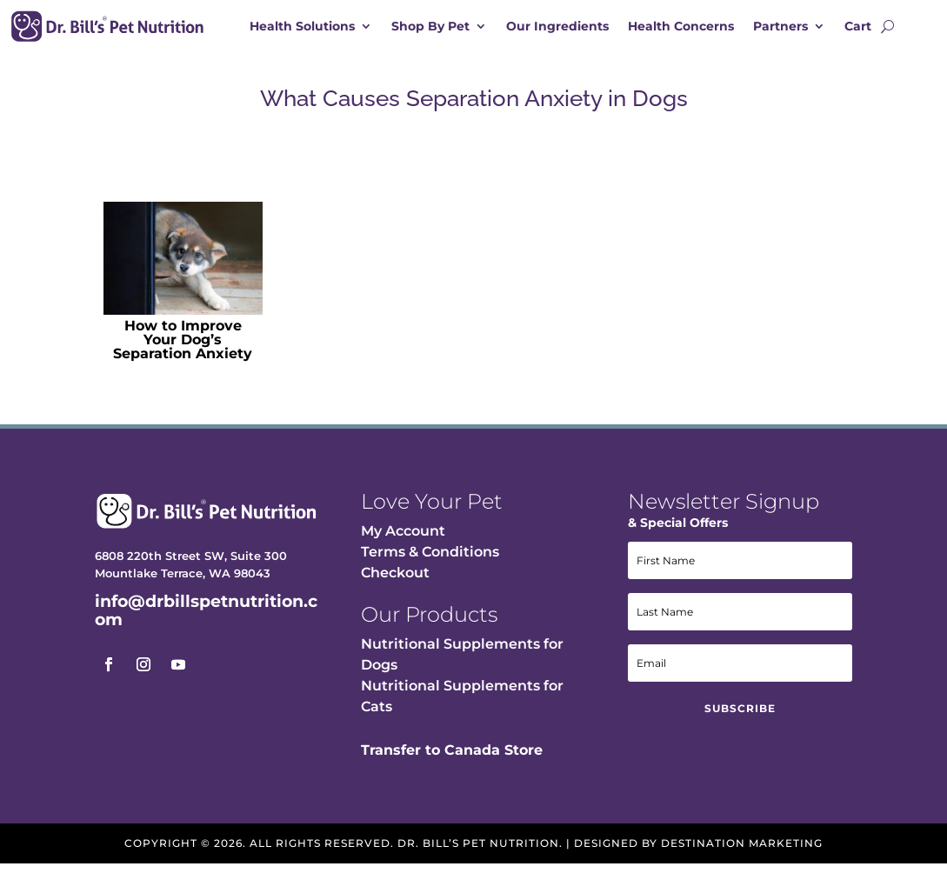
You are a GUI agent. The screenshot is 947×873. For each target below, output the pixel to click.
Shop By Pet (430, 27)
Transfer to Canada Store (452, 758)
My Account (403, 539)
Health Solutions (302, 27)
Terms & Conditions (430, 560)
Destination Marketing (742, 851)
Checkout (395, 581)
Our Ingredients (557, 27)
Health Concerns (681, 27)
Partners (780, 27)
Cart (857, 27)
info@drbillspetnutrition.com (206, 618)
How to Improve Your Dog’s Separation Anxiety (182, 348)
